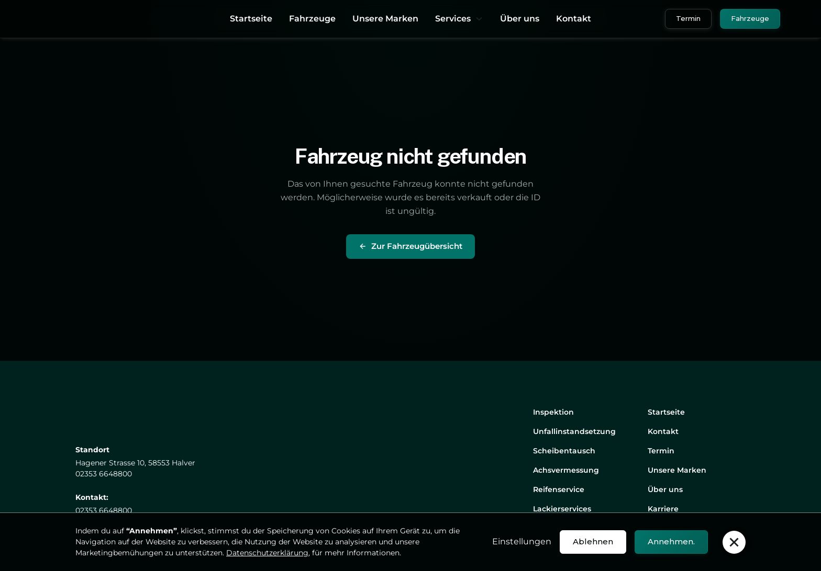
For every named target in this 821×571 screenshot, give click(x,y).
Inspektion (553, 412)
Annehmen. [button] (671, 541)
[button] (459, 19)
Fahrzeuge (312, 19)
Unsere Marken (385, 19)
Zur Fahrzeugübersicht (410, 246)
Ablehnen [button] (593, 541)
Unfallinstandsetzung (574, 431)
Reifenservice (558, 489)
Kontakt (573, 19)
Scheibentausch (564, 450)
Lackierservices (562, 508)
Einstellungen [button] (521, 541)
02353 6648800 (103, 510)
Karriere (663, 508)
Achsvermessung (566, 470)
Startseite (251, 19)
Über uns (519, 19)
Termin (688, 18)
